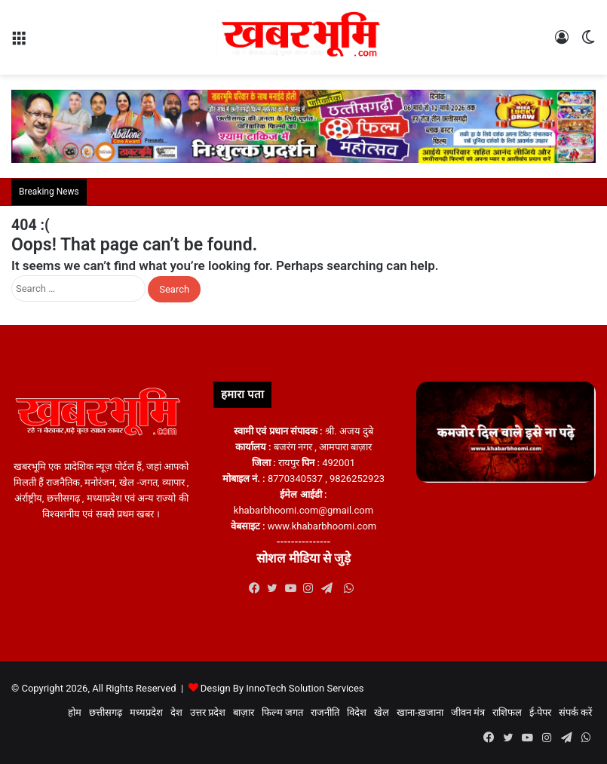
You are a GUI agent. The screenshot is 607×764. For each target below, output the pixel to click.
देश (176, 712)
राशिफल (507, 712)
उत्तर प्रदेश (207, 712)
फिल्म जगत (282, 712)
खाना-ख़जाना (420, 712)
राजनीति (325, 712)
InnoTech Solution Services (304, 688)
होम (74, 712)
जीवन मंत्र (468, 712)
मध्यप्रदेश (146, 712)
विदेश (356, 712)
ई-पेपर (540, 712)
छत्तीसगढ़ (105, 712)
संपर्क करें (575, 712)
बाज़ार (243, 712)
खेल (381, 712)
